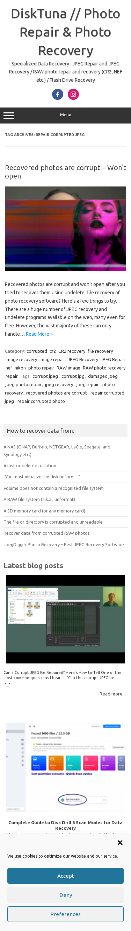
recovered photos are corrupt (56, 392)
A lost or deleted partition (29, 465)
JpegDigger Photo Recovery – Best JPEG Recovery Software (63, 544)
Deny (65, 895)
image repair (52, 359)
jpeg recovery (59, 384)
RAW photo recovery (104, 367)
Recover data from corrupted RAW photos (46, 533)
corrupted (37, 351)
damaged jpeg (103, 376)
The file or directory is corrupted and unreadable (53, 521)
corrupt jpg (73, 376)
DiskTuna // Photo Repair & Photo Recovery (66, 31)
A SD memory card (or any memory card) (44, 510)
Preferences (65, 914)
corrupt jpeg (45, 376)
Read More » (39, 334)
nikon (20, 367)
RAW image (68, 367)
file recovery (100, 351)
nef (9, 367)
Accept (65, 876)
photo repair (41, 367)
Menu (65, 115)
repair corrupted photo (41, 401)
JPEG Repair (113, 359)
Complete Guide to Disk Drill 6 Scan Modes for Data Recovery (65, 825)
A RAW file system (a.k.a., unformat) (39, 499)
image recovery (21, 359)
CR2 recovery (71, 351)
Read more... (113, 694)
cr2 (53, 351)
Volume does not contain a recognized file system (53, 488)
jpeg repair (88, 384)
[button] (120, 842)
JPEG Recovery (83, 359)
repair (12, 376)
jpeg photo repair (24, 384)
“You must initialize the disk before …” (41, 476)
